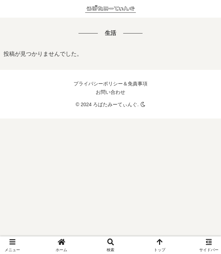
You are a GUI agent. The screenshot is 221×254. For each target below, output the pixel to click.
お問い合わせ (110, 92)
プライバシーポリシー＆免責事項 (110, 83)
